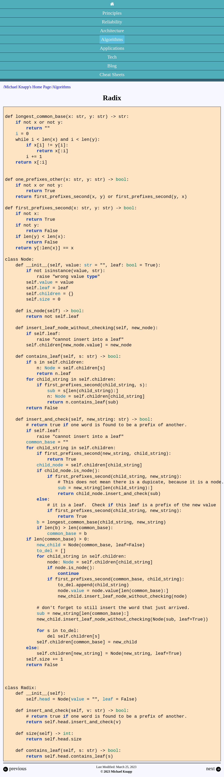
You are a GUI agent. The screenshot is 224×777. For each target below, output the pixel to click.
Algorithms (112, 39)
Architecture (112, 30)
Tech (111, 57)
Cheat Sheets (112, 74)
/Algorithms (61, 87)
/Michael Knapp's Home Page (27, 87)
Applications (112, 48)
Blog (112, 65)
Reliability (112, 21)
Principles (112, 13)
